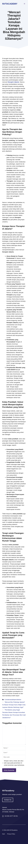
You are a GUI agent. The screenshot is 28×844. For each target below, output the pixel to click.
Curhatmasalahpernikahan (12, 699)
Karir (3, 834)
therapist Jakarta (13, 82)
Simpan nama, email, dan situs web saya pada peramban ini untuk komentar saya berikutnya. (14, 763)
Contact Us (7, 800)
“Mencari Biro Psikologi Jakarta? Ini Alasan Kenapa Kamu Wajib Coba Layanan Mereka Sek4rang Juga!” (13, 704)
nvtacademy (9, 4)
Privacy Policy (11, 834)
